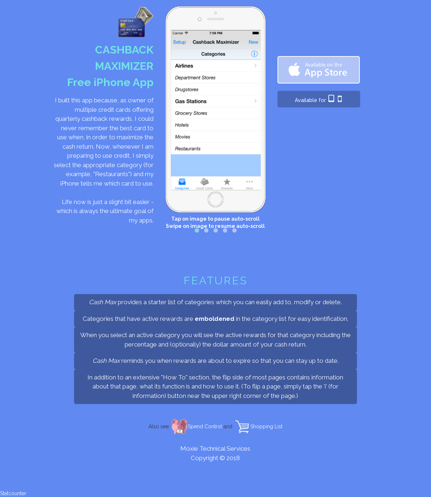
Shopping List (258, 426)
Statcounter (13, 493)
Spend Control (196, 426)
